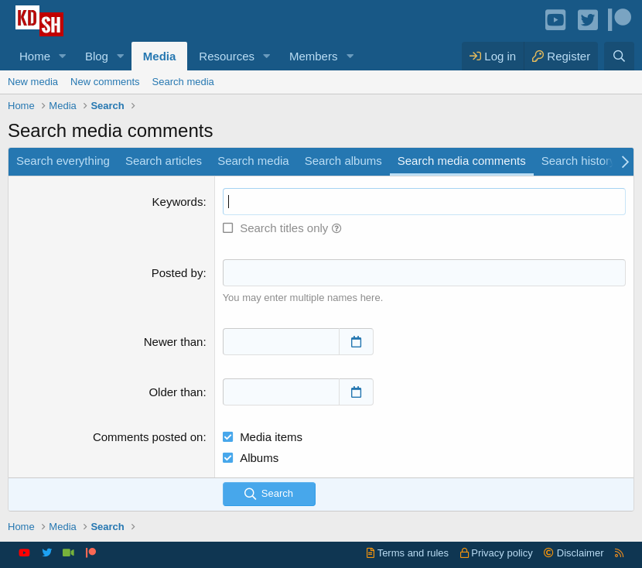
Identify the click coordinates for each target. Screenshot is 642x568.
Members (313, 56)
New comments (105, 81)
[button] (62, 56)
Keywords (177, 201)
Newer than (173, 341)
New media (33, 81)
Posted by (177, 272)
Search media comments (462, 160)
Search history (578, 160)
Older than (176, 392)
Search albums (343, 160)
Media (159, 56)
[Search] (619, 56)
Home (34, 56)
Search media (183, 81)
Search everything (63, 160)
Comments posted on (148, 436)
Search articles (163, 160)
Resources (226, 56)
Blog (96, 56)
